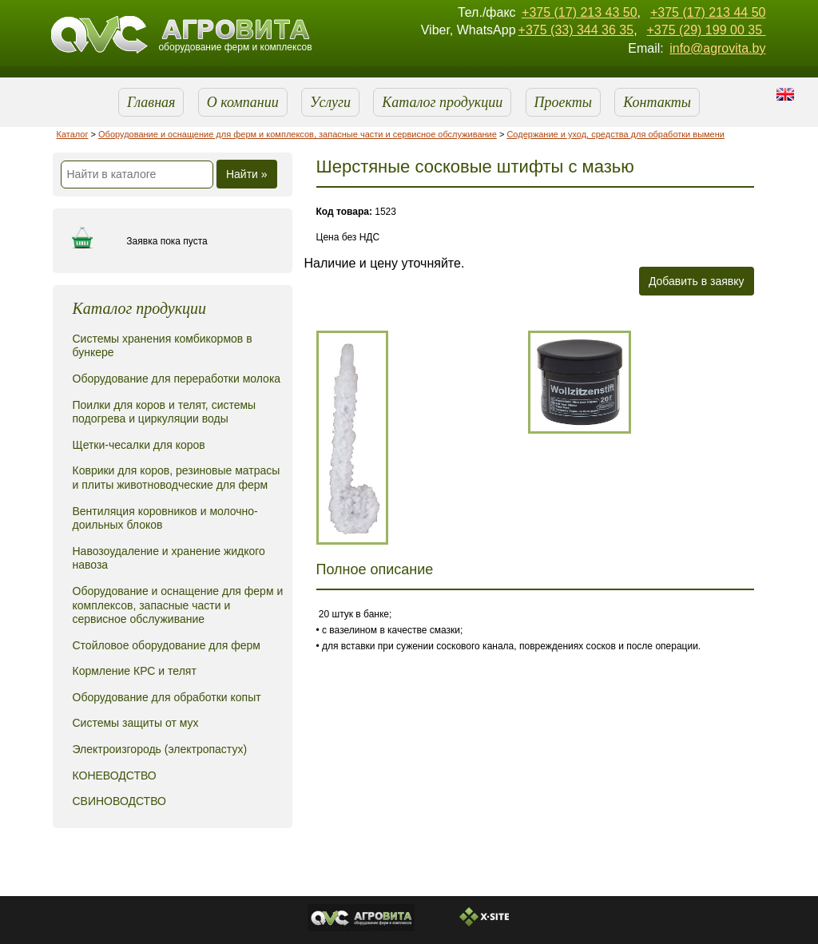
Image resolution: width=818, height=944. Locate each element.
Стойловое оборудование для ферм (166, 645)
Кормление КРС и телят (135, 670)
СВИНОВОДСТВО (119, 801)
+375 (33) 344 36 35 (576, 30)
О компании (243, 102)
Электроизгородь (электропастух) (160, 749)
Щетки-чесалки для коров (139, 444)
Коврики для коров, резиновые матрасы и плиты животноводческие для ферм (176, 477)
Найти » (247, 174)
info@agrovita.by (717, 48)
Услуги (330, 102)
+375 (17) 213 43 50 (579, 12)
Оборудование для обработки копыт (167, 697)
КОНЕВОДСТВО (115, 775)
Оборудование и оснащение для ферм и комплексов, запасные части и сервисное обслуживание (297, 134)
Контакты (657, 102)
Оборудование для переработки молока (177, 378)
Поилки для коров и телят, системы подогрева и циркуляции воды (164, 412)
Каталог (73, 134)
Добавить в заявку (697, 281)
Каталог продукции (442, 102)
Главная (151, 102)
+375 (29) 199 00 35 (705, 30)
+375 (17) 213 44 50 (708, 12)
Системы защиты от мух (136, 722)
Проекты (563, 102)
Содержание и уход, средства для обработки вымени (615, 134)
